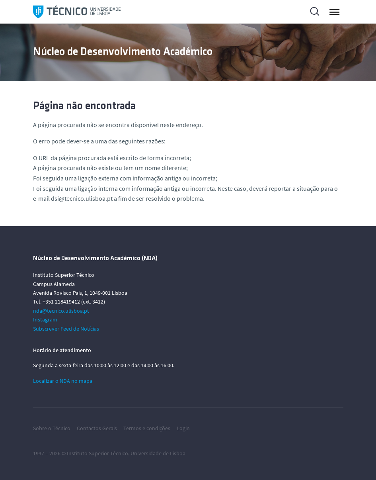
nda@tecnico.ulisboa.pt (61, 310)
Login (183, 428)
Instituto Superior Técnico (97, 453)
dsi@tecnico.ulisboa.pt (82, 198)
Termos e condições (146, 428)
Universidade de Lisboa (158, 453)
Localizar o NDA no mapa (62, 380)
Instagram (45, 319)
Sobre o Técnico (51, 428)
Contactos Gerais (97, 428)
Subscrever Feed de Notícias (66, 328)
